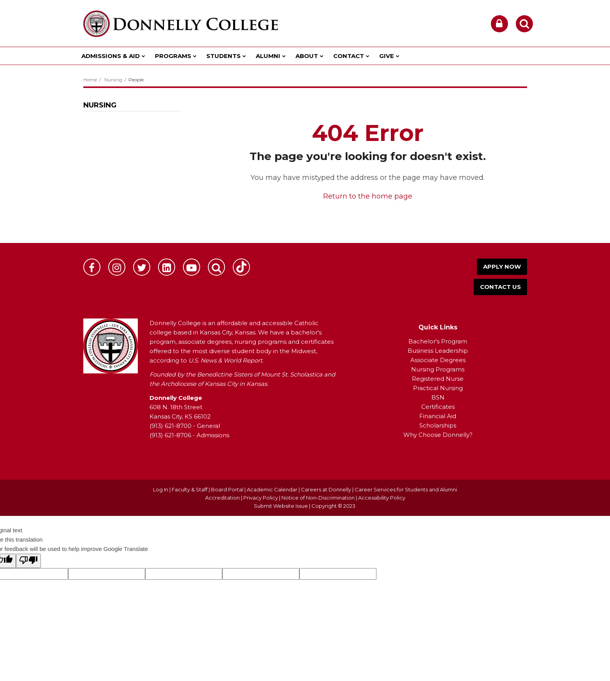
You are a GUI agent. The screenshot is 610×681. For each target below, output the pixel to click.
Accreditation (223, 497)
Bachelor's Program (437, 341)
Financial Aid (437, 416)
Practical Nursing (438, 388)
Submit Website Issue (281, 506)
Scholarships (437, 425)
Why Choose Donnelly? (438, 434)
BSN (438, 397)
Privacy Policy (260, 497)
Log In (160, 489)
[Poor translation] (28, 561)
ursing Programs (440, 369)
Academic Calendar (272, 489)
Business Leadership (438, 350)
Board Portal (227, 489)
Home (90, 80)
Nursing (113, 80)
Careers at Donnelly (326, 489)
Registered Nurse (438, 378)
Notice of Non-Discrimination (318, 497)
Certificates (438, 406)
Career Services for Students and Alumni (406, 489)
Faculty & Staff (189, 489)
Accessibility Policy (381, 497)
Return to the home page (367, 196)
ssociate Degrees (440, 360)
